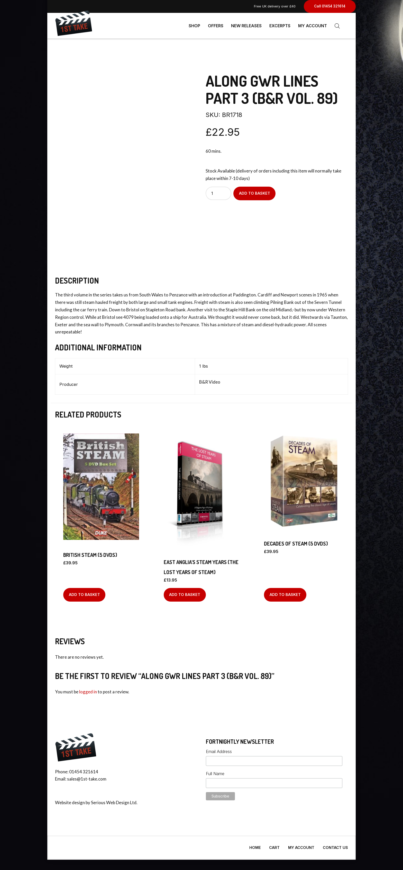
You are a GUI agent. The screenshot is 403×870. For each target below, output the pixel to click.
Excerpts (279, 25)
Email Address (219, 749)
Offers (215, 25)
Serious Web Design (110, 800)
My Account (312, 25)
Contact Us (335, 845)
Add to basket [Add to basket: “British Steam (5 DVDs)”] (84, 592)
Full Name (215, 771)
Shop (194, 25)
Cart (274, 845)
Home (255, 845)
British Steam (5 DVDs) (90, 552)
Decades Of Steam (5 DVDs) (296, 541)
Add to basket (254, 191)
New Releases (246, 25)
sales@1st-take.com (86, 777)
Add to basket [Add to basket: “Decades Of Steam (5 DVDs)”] (285, 592)
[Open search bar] (337, 25)
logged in (88, 689)
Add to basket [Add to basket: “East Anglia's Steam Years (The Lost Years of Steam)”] (184, 592)
